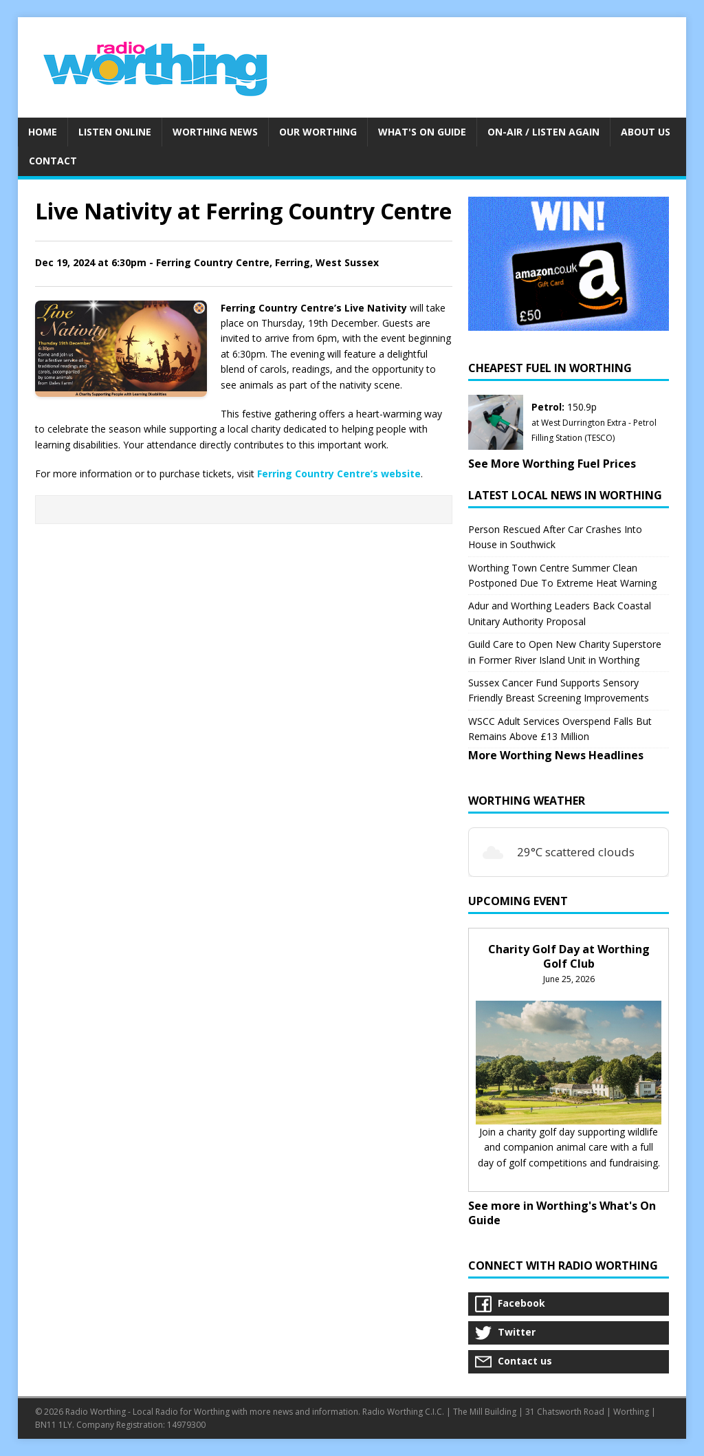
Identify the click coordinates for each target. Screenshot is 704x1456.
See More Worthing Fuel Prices (552, 463)
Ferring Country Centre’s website (339, 473)
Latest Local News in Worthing (565, 495)
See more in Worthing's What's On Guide (562, 1213)
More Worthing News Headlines (556, 755)
